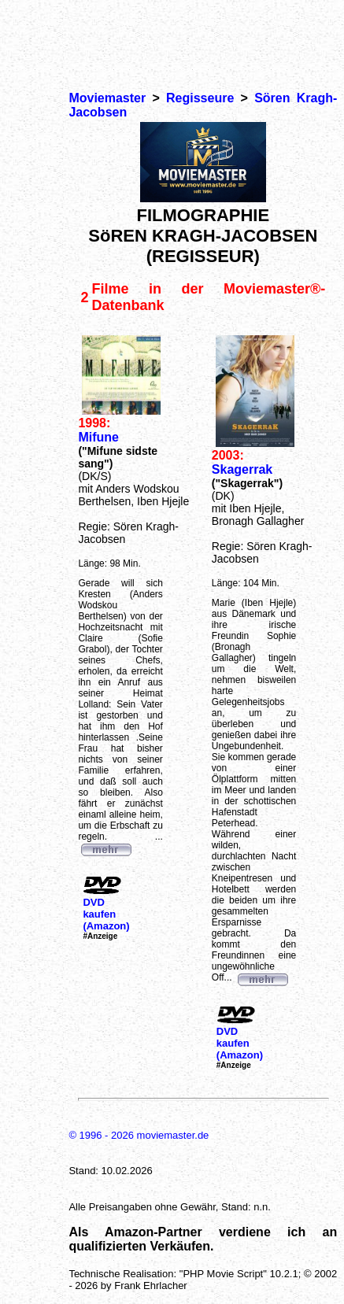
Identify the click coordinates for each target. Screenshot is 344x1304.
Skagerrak (242, 469)
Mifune (98, 437)
